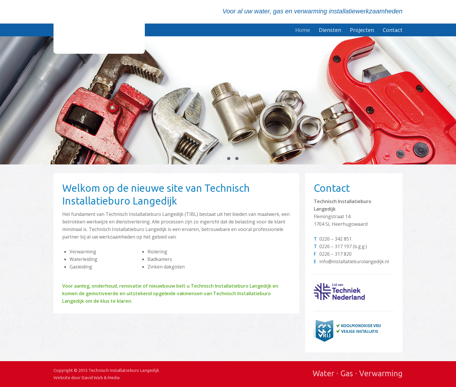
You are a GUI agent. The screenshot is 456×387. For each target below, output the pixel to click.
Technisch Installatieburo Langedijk (99, 27)
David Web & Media (100, 377)
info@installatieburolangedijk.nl (354, 261)
